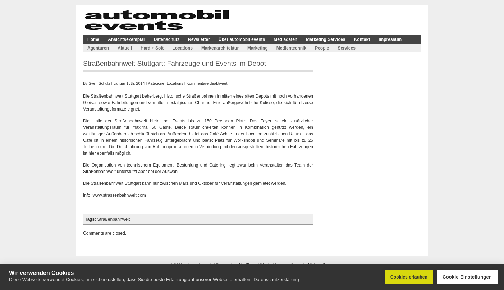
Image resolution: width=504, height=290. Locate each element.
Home (93, 39)
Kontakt (362, 39)
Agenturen (98, 48)
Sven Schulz (99, 83)
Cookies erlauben (408, 277)
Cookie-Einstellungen (467, 277)
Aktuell (125, 48)
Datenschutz (166, 39)
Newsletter (199, 39)
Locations (182, 48)
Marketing (257, 48)
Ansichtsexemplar (126, 39)
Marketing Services (325, 39)
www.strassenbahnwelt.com (119, 195)
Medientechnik (291, 48)
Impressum (390, 39)
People (322, 48)
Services (346, 48)
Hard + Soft (152, 48)
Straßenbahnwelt (113, 219)
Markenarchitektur (220, 48)
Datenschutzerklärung (276, 279)
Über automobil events (242, 39)
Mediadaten (285, 39)
